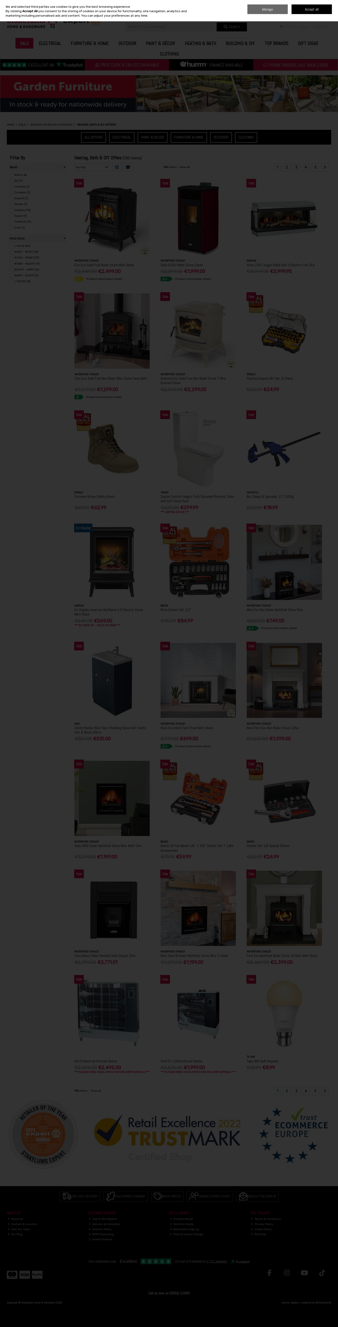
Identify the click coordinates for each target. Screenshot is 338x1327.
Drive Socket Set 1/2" (176, 609)
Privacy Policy (262, 1224)
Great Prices (171, 1196)
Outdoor (127, 43)
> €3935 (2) (23, 281)
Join (328, 14)
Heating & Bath (200, 43)
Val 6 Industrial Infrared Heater (95, 1061)
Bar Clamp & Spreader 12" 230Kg (270, 496)
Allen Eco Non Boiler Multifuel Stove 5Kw (275, 609)
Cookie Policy (261, 1229)
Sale (24, 43)
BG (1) (18, 180)
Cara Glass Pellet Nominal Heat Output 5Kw (105, 955)
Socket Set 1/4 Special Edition (268, 845)
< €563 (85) (23, 245)
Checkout (321, 27)
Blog (297, 3)
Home (287, 3)
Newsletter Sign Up (261, 1196)
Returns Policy (100, 1229)
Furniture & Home (89, 43)
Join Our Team (19, 1229)
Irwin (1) (20, 227)
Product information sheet (104, 279)
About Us (15, 1219)
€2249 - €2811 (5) (27, 269)
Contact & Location (22, 1224)
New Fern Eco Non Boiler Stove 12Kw (273, 727)
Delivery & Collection (104, 1224)
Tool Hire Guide (182, 1224)
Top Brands (276, 43)
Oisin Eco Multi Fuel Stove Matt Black (187, 727)
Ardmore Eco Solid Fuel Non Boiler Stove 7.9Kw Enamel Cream (193, 380)
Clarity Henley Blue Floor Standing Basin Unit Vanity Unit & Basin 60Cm (110, 730)
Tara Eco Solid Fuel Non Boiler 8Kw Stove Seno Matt (110, 378)
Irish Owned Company (129, 1196)
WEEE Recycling (101, 1234)
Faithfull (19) (23, 221)
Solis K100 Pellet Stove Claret (182, 264)
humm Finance (100, 1239)
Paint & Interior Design (187, 1234)
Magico (295, 1303)
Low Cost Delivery (84, 1196)
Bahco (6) (21, 174)
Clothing (169, 54)
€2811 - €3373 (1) (26, 275)
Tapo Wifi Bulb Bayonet (263, 1061)
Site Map (258, 1234)
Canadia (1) (22, 186)
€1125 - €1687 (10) (27, 257)
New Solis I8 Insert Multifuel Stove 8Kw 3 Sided (194, 955)
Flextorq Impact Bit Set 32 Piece (270, 378)
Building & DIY (240, 43)
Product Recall (181, 1219)
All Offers (93, 137)
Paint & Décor (160, 43)
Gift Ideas (308, 43)
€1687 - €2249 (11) (27, 263)
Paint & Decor (152, 137)
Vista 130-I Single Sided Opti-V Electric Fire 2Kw (281, 264)
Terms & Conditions (266, 1219)
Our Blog (15, 1234)
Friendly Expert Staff (214, 1196)
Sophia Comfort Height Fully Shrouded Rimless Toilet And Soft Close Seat (197, 498)
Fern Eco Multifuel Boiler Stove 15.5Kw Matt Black (282, 955)
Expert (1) (21, 215)
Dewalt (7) (21, 198)
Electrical (50, 43)
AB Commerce (323, 1303)
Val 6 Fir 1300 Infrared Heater (182, 1061)
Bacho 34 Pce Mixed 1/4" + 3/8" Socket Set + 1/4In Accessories (197, 848)
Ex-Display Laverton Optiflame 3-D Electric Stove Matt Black (108, 612)
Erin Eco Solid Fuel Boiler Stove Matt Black (104, 264)
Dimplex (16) (23, 210)
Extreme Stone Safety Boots (94, 496)
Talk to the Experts (103, 1219)
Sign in (317, 14)
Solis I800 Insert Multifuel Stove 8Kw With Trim (108, 845)
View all (185, 167)
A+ (165, 279)
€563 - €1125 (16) (26, 251)
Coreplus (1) (22, 192)
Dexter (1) (21, 204)
